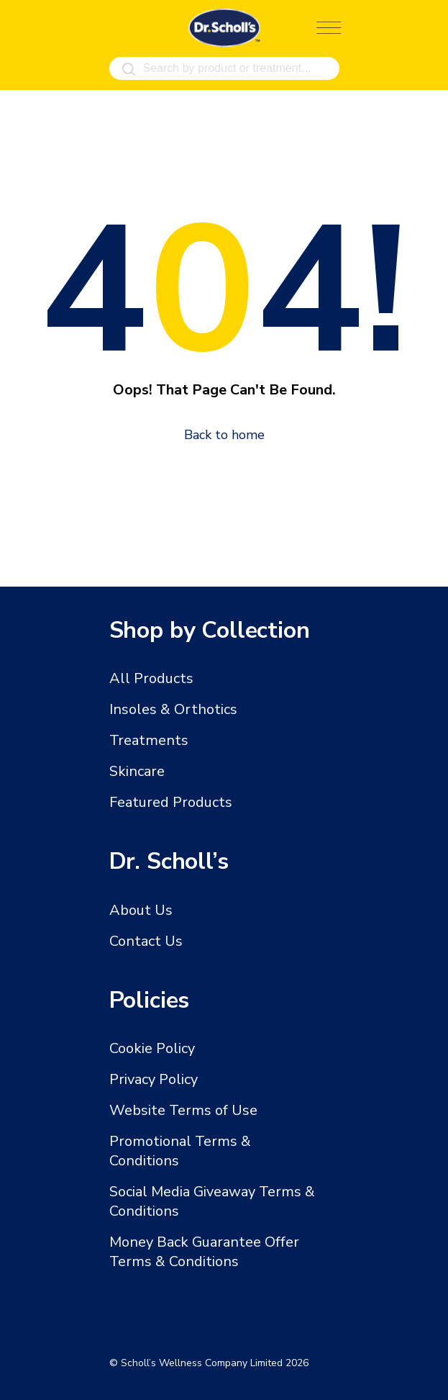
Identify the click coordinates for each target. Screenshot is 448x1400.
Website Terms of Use (183, 1110)
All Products (151, 678)
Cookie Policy (152, 1048)
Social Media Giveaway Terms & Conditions (212, 1201)
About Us (141, 910)
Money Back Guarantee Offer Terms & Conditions (204, 1251)
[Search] (129, 69)
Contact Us (146, 941)
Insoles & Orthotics (173, 709)
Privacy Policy (153, 1079)
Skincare (137, 771)
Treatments (148, 740)
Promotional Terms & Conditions (180, 1151)
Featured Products (170, 802)
